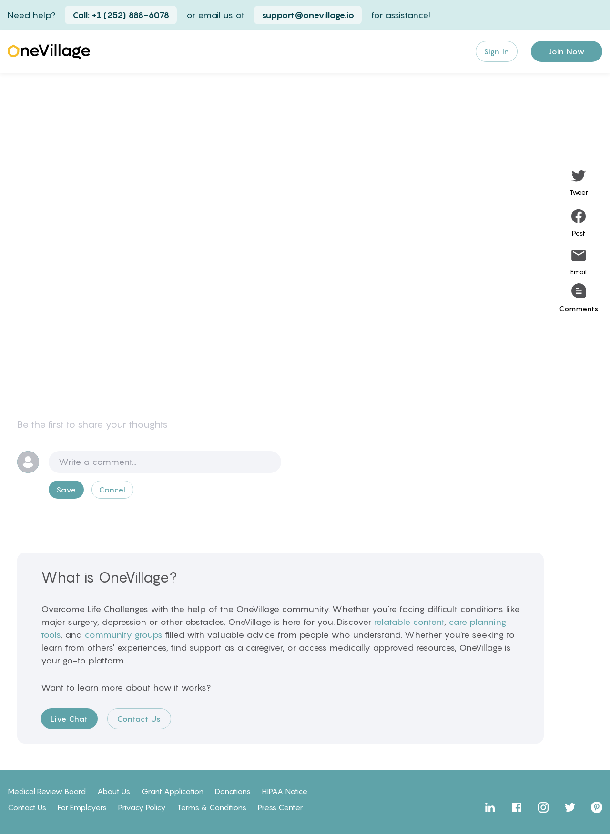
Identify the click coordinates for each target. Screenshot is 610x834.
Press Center (280, 807)
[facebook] (578, 223)
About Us (113, 791)
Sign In (496, 51)
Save (66, 490)
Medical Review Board (47, 791)
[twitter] (578, 183)
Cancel (112, 489)
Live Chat (69, 718)
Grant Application (172, 791)
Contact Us (139, 719)
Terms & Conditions (211, 807)
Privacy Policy (142, 807)
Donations (233, 791)
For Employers (82, 807)
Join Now (566, 51)
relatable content (409, 622)
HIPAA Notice (284, 791)
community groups (123, 635)
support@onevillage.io (308, 15)
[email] (578, 263)
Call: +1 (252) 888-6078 (120, 15)
